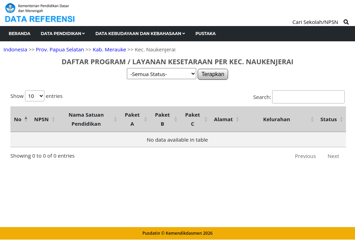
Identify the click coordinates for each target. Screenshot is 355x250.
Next (333, 155)
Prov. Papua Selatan (60, 49)
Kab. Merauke (109, 49)
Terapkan (212, 74)
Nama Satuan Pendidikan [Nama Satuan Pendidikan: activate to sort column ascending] (86, 119)
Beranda (20, 33)
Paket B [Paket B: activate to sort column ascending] (162, 119)
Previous (305, 155)
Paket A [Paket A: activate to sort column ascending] (132, 119)
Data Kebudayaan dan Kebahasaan (140, 33)
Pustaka (206, 33)
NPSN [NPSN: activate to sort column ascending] (41, 119)
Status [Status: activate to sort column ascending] (328, 119)
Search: (299, 96)
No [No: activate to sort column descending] (17, 119)
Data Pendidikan (63, 33)
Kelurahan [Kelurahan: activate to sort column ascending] (276, 119)
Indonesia (15, 49)
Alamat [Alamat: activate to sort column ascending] (223, 119)
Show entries (36, 95)
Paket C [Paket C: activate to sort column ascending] (192, 119)
